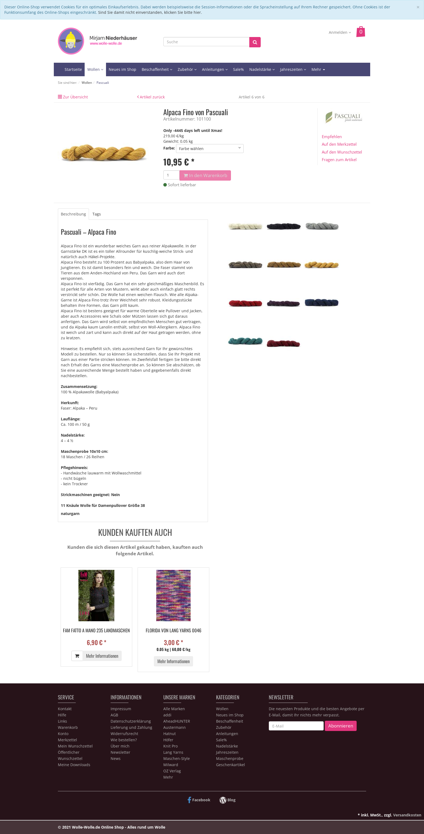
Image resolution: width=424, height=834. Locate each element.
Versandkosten (407, 815)
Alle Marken (174, 708)
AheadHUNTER (176, 721)
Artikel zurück (152, 96)
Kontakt (65, 708)
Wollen (95, 69)
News (116, 758)
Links (62, 721)
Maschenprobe (229, 758)
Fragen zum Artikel (339, 159)
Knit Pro (170, 746)
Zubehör (187, 69)
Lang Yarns (173, 752)
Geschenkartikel (230, 764)
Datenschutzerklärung (131, 721)
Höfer (168, 739)
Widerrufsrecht (124, 733)
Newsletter (120, 752)
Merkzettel (67, 739)
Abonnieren (340, 726)
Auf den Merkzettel (339, 144)
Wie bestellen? (124, 739)
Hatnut (169, 733)
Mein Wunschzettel (75, 746)
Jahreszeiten (293, 69)
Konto (63, 733)
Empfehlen (332, 136)
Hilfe (62, 714)
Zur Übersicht (75, 96)
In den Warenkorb (205, 175)
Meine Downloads (74, 764)
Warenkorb (68, 727)
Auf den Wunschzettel (342, 152)
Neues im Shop (122, 69)
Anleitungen (215, 69)
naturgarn (70, 513)
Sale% (238, 69)
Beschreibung (73, 214)
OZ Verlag (172, 770)
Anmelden (340, 32)
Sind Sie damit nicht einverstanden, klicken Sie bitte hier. (150, 12)
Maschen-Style (176, 758)
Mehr (318, 69)
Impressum (121, 708)
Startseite (73, 69)
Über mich (120, 746)
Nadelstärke (262, 69)
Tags (96, 214)
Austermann (174, 727)
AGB (114, 714)
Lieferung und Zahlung (131, 727)
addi (167, 714)
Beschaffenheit (157, 69)
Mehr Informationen (102, 655)
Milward (170, 764)
